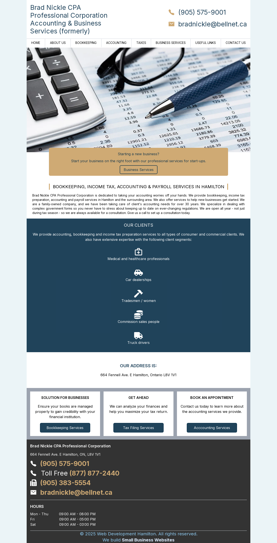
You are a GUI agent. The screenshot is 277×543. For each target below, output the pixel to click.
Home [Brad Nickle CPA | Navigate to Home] (35, 43)
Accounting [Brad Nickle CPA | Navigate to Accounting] (116, 43)
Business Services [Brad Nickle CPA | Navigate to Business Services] (171, 43)
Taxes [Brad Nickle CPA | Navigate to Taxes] (141, 43)
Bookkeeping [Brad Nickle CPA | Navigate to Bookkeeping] (86, 43)
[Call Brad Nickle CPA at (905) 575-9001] (207, 13)
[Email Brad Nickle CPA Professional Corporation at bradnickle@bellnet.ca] (76, 492)
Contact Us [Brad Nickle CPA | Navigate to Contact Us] (236, 43)
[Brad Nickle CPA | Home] (68, 19)
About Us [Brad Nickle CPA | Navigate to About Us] (58, 43)
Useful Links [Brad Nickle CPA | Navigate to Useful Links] (205, 43)
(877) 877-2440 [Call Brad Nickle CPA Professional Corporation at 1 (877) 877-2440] (94, 473)
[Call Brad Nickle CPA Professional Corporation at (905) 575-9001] (64, 463)
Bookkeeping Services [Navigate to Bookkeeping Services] (65, 428)
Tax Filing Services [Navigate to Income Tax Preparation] (138, 428)
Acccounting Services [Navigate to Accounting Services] (212, 428)
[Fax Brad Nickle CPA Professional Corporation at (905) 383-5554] (65, 483)
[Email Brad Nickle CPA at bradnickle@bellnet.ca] (207, 25)
